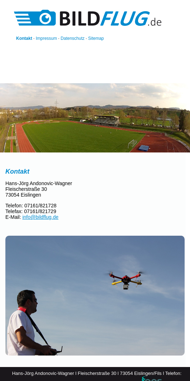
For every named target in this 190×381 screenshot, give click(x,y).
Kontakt (24, 38)
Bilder (73, 74)
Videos (90, 74)
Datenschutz (73, 38)
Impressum (46, 38)
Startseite (24, 74)
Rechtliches (145, 74)
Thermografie (115, 74)
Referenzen (50, 74)
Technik (22, 79)
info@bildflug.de (40, 217)
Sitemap (96, 38)
